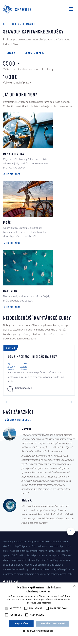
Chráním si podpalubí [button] (52, 623)
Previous (7, 401)
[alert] (39, 609)
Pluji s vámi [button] (21, 623)
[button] (39, 630)
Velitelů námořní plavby (39, 79)
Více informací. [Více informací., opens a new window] (44, 602)
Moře (13, 53)
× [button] (74, 586)
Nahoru (71, 531)
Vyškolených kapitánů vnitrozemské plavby (37, 65)
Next (71, 401)
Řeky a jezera (39, 53)
